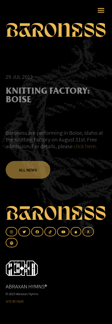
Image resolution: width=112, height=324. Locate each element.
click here (85, 148)
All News (28, 172)
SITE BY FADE (15, 301)
